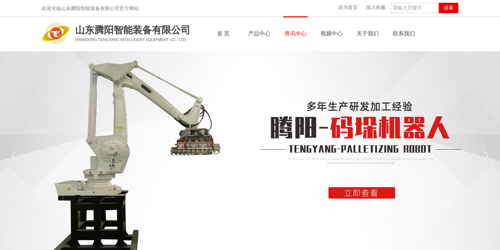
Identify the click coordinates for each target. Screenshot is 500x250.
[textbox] (415, 8)
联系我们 (404, 33)
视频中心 (331, 33)
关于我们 (368, 33)
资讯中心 (295, 33)
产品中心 (259, 33)
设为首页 (348, 7)
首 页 (223, 33)
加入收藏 (375, 7)
